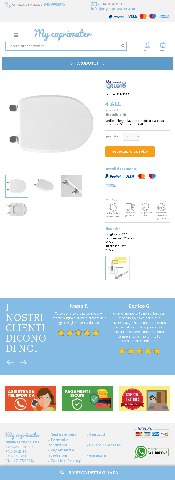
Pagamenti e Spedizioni (61, 453)
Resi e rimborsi (64, 434)
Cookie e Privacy (66, 460)
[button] (163, 48)
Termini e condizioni (58, 442)
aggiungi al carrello (130, 151)
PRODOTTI (87, 63)
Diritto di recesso (105, 445)
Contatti (97, 434)
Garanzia (97, 455)
